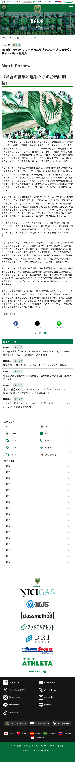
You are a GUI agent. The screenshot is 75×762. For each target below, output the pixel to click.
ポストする (37, 327)
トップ (18, 45)
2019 (8, 508)
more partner (35, 672)
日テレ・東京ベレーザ (4, 7)
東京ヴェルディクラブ (18, 723)
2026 (8, 466)
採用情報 (61, 746)
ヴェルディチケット (42, 723)
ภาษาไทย (65, 733)
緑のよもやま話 (50, 454)
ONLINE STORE (63, 723)
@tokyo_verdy (11, 697)
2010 (8, 562)
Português (49, 733)
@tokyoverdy (11, 704)
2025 (8, 472)
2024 (8, 478)
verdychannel (47, 682)
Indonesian (37, 737)
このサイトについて (31, 746)
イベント (13, 454)
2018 (8, 514)
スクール (13, 447)
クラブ (46, 433)
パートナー (48, 447)
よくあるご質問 (16, 746)
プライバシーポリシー (48, 746)
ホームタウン (15, 440)
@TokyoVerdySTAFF (14, 690)
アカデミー (48, 440)
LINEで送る (59, 327)
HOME (4, 38)
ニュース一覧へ (36, 333)
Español (35, 733)
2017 (8, 520)
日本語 (9, 733)
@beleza (45, 704)
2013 (8, 544)
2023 (8, 484)
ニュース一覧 (14, 38)
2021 (8, 496)
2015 (8, 532)
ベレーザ (13, 433)
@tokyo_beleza (47, 690)
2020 (8, 502)
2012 (8, 550)
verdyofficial (11, 682)
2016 (8, 526)
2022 (8, 490)
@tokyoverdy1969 (13, 712)
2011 (8, 556)
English (22, 733)
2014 (8, 538)
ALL (11, 426)
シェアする (16, 327)
